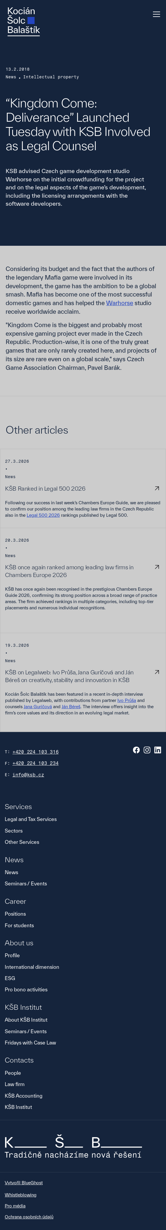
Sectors (14, 830)
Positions (15, 914)
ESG (10, 978)
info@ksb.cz (28, 775)
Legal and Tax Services (31, 819)
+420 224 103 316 (35, 752)
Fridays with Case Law (30, 1042)
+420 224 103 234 (35, 763)
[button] (155, 14)
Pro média (15, 1205)
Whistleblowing (20, 1194)
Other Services (22, 842)
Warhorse (119, 302)
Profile (12, 955)
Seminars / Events (26, 883)
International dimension (32, 967)
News (11, 872)
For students (19, 925)
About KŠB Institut (26, 1020)
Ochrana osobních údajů (29, 1216)
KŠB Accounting (23, 1096)
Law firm (15, 1084)
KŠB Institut (18, 1107)
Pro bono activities (26, 989)
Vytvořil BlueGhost (24, 1182)
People (13, 1073)
